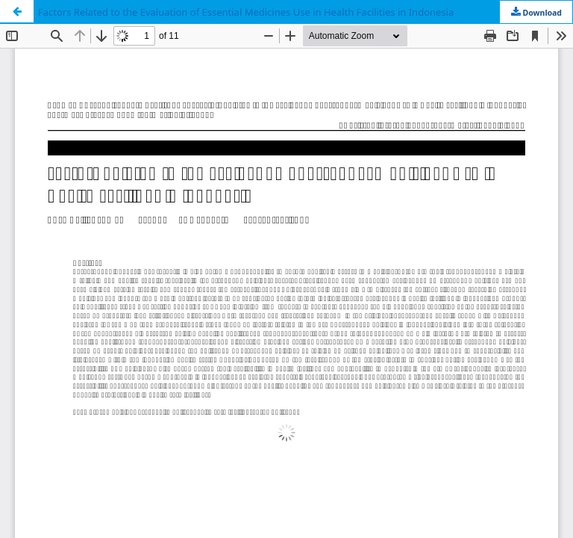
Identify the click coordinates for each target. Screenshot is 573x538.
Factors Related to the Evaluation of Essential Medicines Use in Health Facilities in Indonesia (246, 12)
